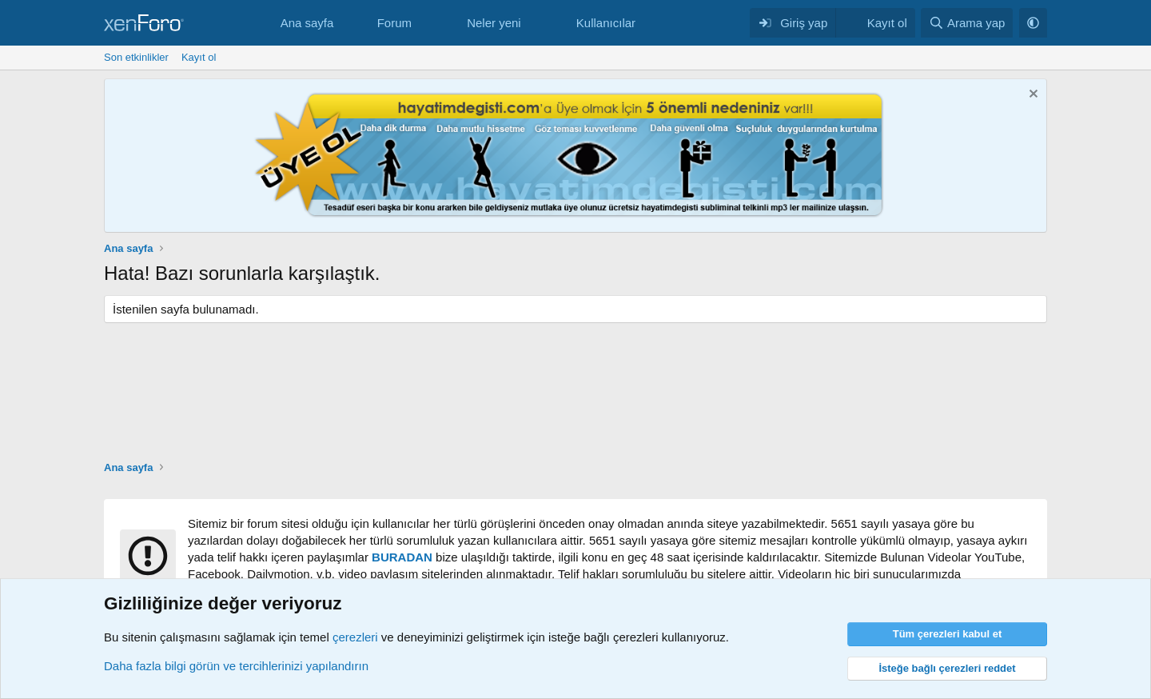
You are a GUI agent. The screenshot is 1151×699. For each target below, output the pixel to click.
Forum (394, 23)
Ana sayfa (307, 23)
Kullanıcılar (605, 23)
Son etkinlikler (136, 57)
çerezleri (355, 637)
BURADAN (402, 557)
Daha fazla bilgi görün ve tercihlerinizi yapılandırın (236, 666)
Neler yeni (494, 23)
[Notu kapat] (1031, 95)
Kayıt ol (198, 57)
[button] (424, 23)
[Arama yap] (967, 23)
